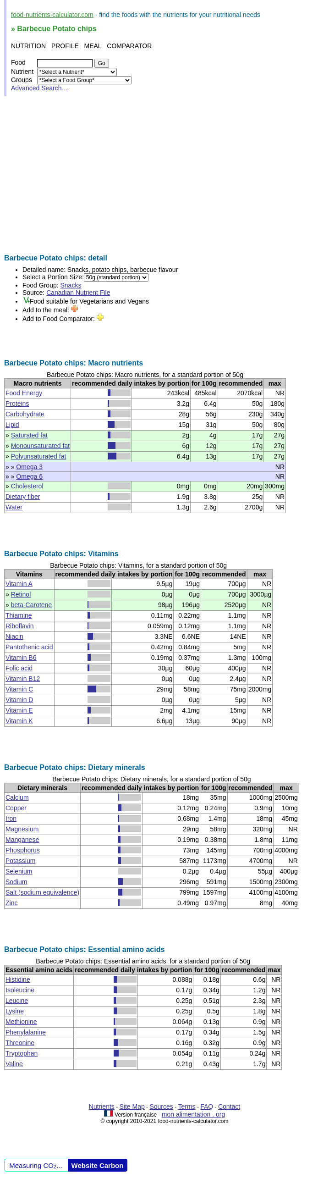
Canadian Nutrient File (78, 292)
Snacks (71, 285)
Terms (186, 1106)
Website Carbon (97, 1165)
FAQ (206, 1106)
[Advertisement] (164, 175)
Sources (161, 1106)
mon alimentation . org (193, 1114)
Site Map (132, 1106)
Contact (229, 1106)
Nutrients (102, 1106)
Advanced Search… (39, 88)
